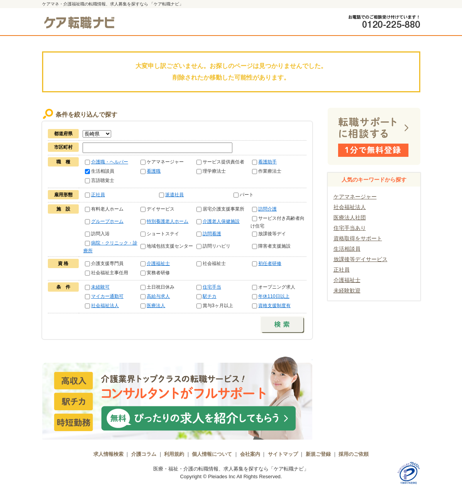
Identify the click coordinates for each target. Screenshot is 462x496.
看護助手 (267, 162)
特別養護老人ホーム (167, 221)
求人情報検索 (108, 454)
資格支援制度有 (274, 305)
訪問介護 (267, 209)
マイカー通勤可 (107, 296)
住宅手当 (212, 287)
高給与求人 (158, 296)
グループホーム (107, 221)
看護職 (154, 171)
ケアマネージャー (355, 197)
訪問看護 (212, 233)
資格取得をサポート (357, 238)
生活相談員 (346, 249)
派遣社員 (174, 194)
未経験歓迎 (346, 290)
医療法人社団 (349, 217)
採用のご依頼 (353, 454)
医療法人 (156, 305)
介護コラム (143, 454)
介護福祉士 (158, 263)
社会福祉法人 (105, 305)
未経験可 (100, 287)
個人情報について (212, 454)
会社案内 (250, 454)
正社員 (98, 194)
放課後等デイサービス (360, 259)
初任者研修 (269, 263)
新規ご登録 (318, 454)
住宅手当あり (349, 228)
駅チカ (210, 296)
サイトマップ (283, 454)
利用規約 (174, 454)
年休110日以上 (273, 296)
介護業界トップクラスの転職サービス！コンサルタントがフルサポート (177, 397)
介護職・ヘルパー (109, 162)
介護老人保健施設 (221, 221)
